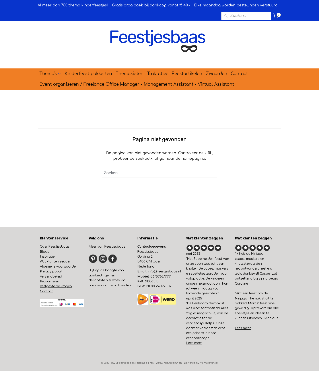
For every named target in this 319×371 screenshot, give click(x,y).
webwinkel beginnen (169, 362)
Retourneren (49, 281)
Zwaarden (216, 73)
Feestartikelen (187, 73)
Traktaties (157, 73)
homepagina (193, 159)
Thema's (50, 73)
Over (45, 246)
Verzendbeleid (51, 276)
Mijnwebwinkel (209, 362)
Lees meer (194, 343)
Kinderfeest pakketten (88, 73)
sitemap (142, 362)
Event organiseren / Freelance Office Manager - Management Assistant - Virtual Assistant (136, 84)
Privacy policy (51, 271)
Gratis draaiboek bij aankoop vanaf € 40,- (151, 5)
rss (152, 362)
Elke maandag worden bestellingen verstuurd (236, 5)
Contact (239, 73)
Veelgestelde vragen (56, 286)
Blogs (44, 251)
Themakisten (130, 73)
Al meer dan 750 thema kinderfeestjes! (73, 5)
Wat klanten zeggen (55, 261)
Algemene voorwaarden (59, 266)
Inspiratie (47, 256)
